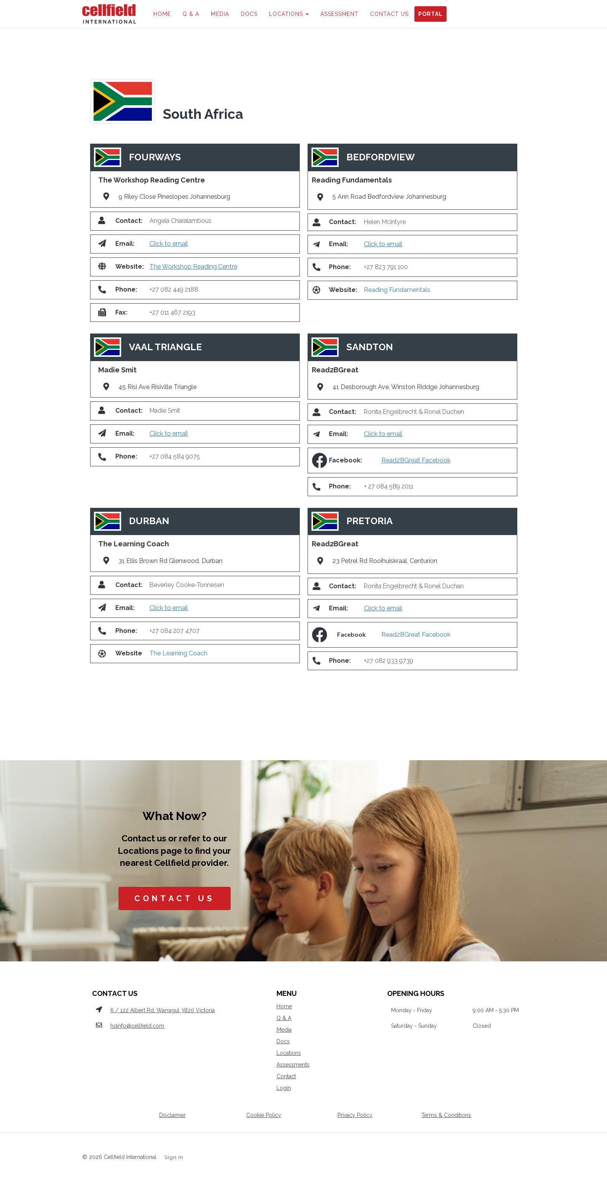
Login (284, 1088)
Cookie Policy (263, 1115)
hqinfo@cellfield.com (137, 1026)
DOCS (249, 14)
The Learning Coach (178, 653)
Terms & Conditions (446, 1115)
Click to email (169, 243)
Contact (286, 1076)
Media (284, 1030)
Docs (283, 1041)
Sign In (173, 1157)
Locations (289, 1053)
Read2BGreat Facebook (415, 460)
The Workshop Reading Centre (193, 266)
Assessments (293, 1065)
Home (284, 1006)
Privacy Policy (354, 1115)
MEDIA (220, 14)
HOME (162, 14)
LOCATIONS (289, 14)
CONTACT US (389, 14)
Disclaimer (172, 1115)
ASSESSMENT (339, 14)
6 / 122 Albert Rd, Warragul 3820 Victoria (162, 1010)
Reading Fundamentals (397, 290)
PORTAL (430, 14)
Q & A (191, 14)
